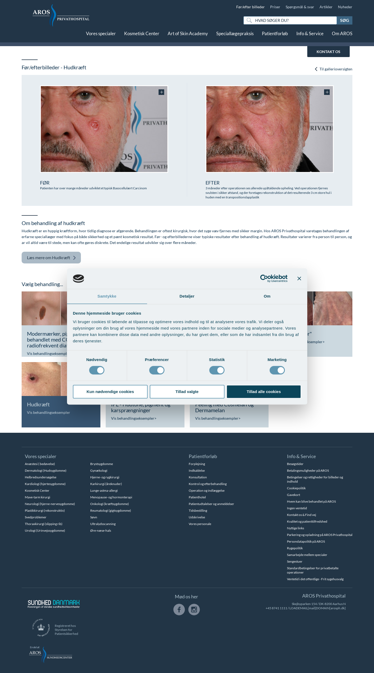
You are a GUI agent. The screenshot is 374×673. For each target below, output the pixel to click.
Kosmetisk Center (141, 36)
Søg (344, 20)
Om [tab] (267, 296)
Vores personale (200, 524)
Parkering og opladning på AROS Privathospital (319, 535)
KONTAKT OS (328, 51)
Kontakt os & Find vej (301, 515)
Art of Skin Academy (188, 36)
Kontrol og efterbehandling (208, 484)
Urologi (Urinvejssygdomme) (45, 530)
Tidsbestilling (198, 510)
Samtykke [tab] (106, 296)
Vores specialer (101, 36)
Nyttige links (295, 528)
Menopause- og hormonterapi (111, 497)
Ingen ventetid (297, 508)
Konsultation (198, 477)
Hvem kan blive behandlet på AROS (311, 501)
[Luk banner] (299, 278)
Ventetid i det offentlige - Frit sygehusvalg (315, 579)
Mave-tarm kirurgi (37, 497)
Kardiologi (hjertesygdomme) (45, 484)
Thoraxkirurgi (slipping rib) (43, 524)
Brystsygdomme (101, 464)
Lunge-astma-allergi (104, 490)
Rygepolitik (295, 548)
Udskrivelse (197, 517)
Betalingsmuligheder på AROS (308, 470)
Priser (275, 7)
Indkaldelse (197, 470)
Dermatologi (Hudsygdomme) (45, 470)
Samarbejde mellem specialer (307, 555)
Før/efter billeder (250, 7)
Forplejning (197, 464)
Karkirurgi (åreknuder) (106, 484)
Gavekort (293, 495)
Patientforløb (275, 36)
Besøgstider (295, 464)
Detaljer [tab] (187, 296)
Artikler (326, 7)
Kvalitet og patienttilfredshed (307, 521)
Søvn (93, 517)
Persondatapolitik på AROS (306, 541)
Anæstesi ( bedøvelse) (40, 464)
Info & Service (310, 36)
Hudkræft (51, 257)
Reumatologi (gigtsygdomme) (110, 510)
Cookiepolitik (296, 488)
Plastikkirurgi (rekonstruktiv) (45, 510)
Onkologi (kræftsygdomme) (109, 504)
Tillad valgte (186, 392)
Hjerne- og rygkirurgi (104, 477)
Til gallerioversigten (333, 69)
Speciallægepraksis (235, 36)
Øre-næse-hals (100, 530)
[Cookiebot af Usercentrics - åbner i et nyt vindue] (264, 278)
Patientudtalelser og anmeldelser (211, 504)
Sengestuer (294, 561)
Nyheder (345, 7)
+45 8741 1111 (276, 608)
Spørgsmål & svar (300, 7)
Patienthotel (197, 497)
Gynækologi (98, 470)
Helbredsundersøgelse (40, 477)
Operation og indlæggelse (207, 490)
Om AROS (342, 36)
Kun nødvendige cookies (110, 392)
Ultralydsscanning (103, 524)
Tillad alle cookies (264, 392)
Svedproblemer (35, 517)
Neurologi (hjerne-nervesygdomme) (50, 504)
